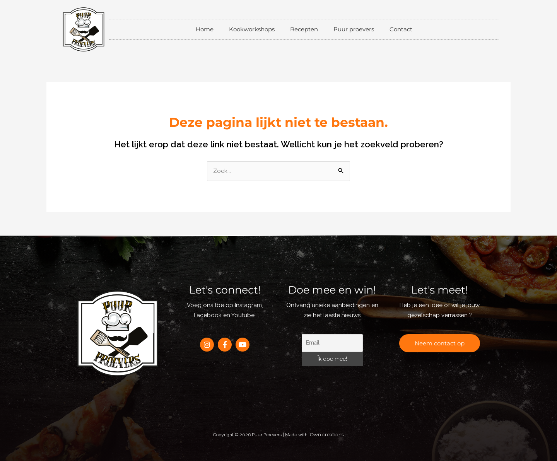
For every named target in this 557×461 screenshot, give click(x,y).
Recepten (304, 29)
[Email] (332, 343)
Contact (401, 29)
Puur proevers (353, 29)
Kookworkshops (252, 29)
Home (205, 29)
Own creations (327, 434)
